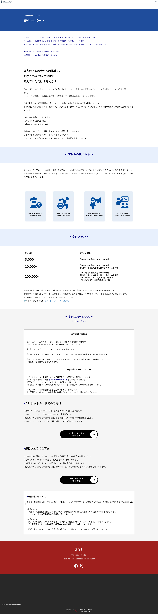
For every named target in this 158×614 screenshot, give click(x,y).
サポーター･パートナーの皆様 (56, 301)
